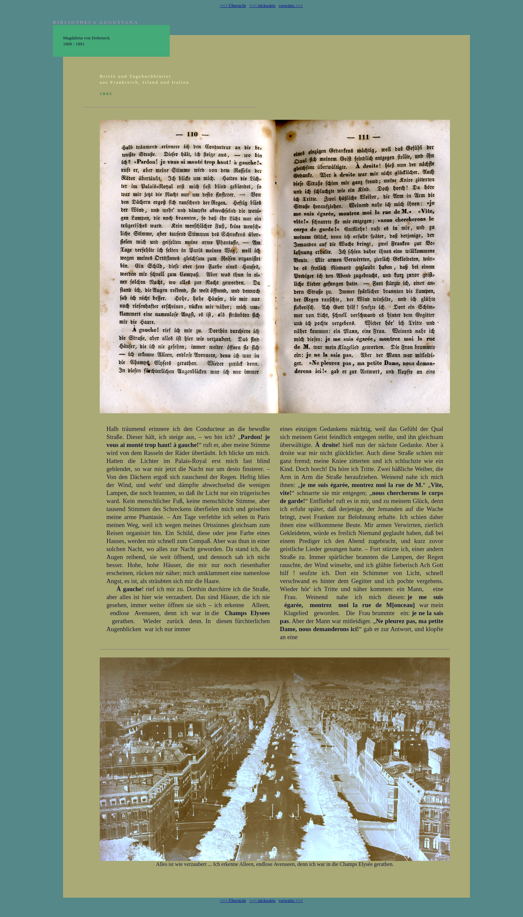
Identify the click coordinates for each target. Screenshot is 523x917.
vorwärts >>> (291, 5)
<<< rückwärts (262, 5)
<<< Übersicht (233, 5)
